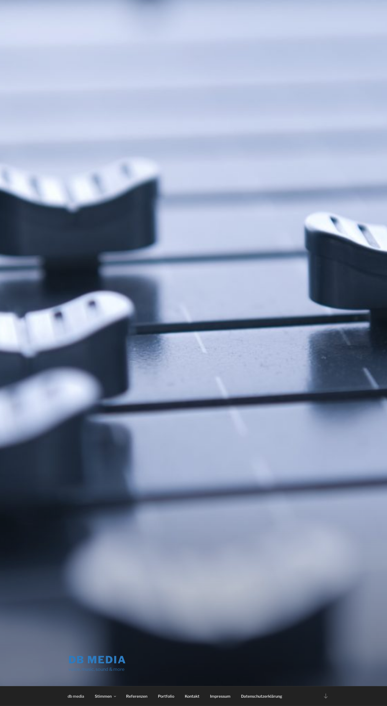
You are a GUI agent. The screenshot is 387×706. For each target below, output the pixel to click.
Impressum (220, 696)
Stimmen (106, 696)
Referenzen (136, 696)
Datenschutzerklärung (261, 696)
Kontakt (192, 696)
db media (97, 660)
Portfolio (166, 696)
